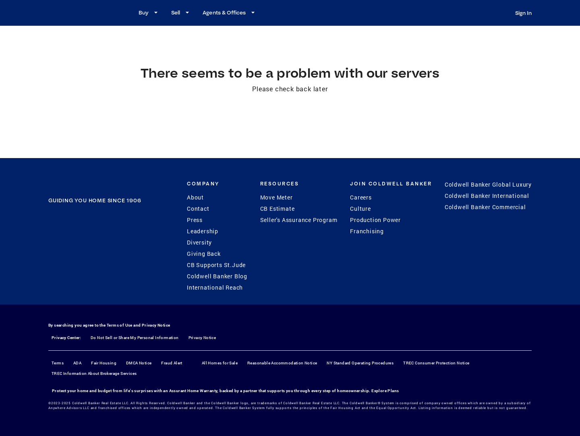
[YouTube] (105, 250)
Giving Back (204, 253)
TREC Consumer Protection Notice (436, 363)
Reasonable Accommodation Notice (282, 363)
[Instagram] (84, 250)
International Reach (215, 287)
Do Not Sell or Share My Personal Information (135, 337)
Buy (149, 12)
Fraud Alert (171, 363)
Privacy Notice (156, 325)
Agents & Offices (230, 12)
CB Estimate (277, 208)
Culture (360, 208)
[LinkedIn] (126, 250)
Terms (58, 363)
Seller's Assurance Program (299, 220)
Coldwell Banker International (487, 195)
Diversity (199, 242)
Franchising (367, 231)
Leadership (202, 231)
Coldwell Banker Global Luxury (488, 184)
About (195, 197)
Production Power (375, 220)
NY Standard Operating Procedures (360, 363)
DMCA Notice (138, 363)
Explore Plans (385, 390)
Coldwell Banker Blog (217, 276)
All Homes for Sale (220, 363)
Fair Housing (103, 363)
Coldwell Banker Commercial (485, 207)
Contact (198, 208)
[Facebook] (63, 250)
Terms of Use (120, 325)
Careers (361, 197)
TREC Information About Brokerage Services (94, 373)
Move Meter (276, 197)
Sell (181, 12)
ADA (77, 363)
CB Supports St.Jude (216, 265)
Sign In (523, 13)
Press (195, 220)
